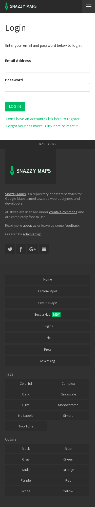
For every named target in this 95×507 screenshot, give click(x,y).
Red (68, 480)
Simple (68, 415)
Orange (68, 469)
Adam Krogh (32, 234)
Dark (26, 394)
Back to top (48, 144)
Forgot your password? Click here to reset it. (42, 126)
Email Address (18, 60)
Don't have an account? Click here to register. (43, 118)
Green (68, 459)
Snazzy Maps (15, 194)
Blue (68, 448)
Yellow (68, 491)
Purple (26, 480)
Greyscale (68, 394)
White (26, 491)
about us (29, 225)
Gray (26, 459)
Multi (26, 469)
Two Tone (25, 426)
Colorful (26, 383)
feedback (72, 225)
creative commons (63, 212)
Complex (68, 383)
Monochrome (68, 405)
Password (14, 80)
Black (26, 448)
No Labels (25, 415)
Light (25, 405)
